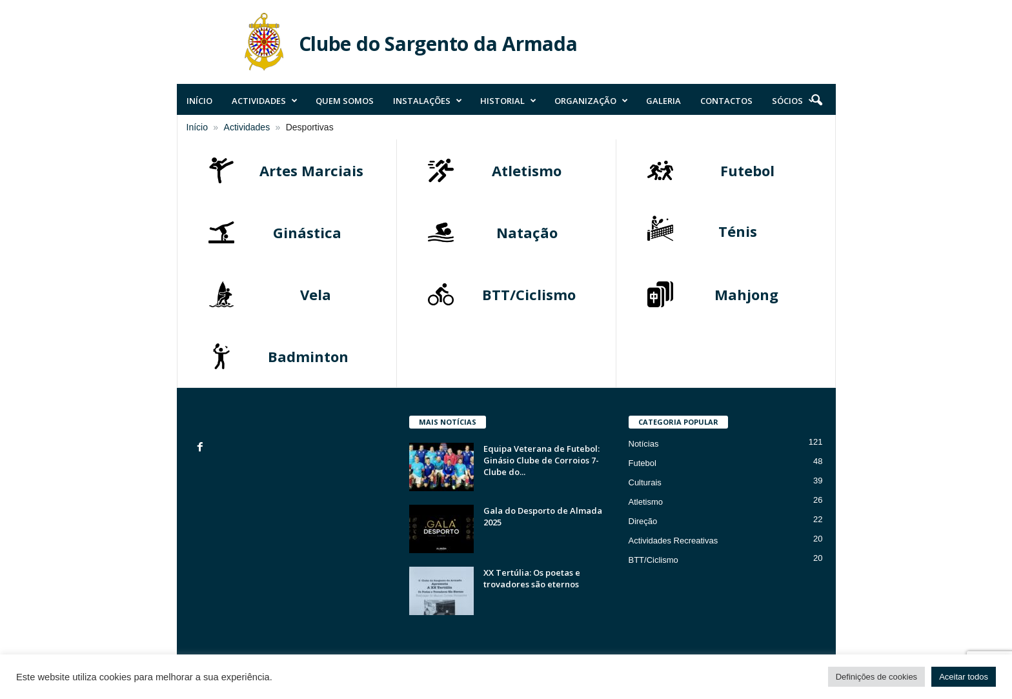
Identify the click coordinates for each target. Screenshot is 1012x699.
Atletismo (646, 502)
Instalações (427, 100)
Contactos (726, 100)
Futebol (642, 463)
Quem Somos (345, 100)
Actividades (265, 100)
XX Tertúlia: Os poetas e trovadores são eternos (531, 578)
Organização (591, 100)
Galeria (663, 100)
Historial (508, 100)
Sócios (793, 100)
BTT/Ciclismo (653, 560)
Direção (643, 521)
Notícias (644, 444)
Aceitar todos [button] (963, 677)
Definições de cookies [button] (876, 677)
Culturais (645, 482)
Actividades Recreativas (673, 540)
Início (199, 100)
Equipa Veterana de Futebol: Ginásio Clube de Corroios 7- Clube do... (541, 460)
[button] (816, 100)
